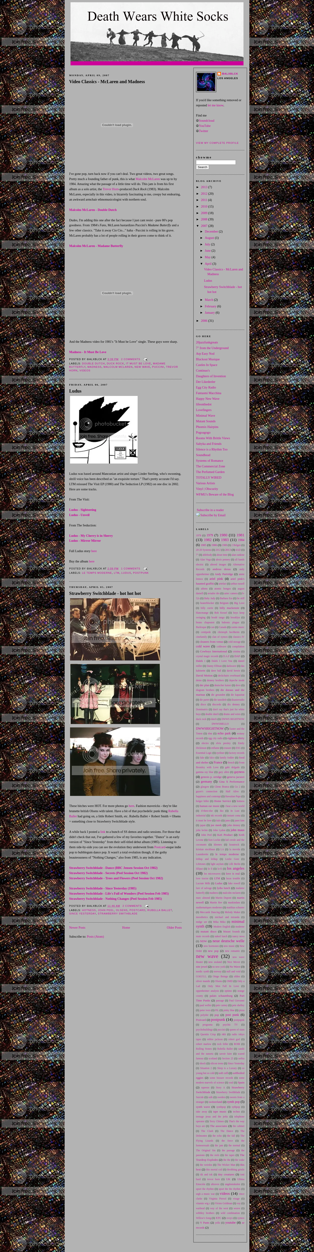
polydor (204, 1015)
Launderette (202, 854)
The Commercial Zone (210, 466)
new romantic (232, 951)
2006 (204, 320)
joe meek (216, 825)
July (208, 244)
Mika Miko (219, 922)
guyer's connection (206, 791)
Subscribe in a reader (210, 510)
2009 (204, 213)
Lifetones (201, 864)
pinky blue (228, 1010)
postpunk (141, 572)
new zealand (215, 962)
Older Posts (174, 927)
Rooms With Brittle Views (213, 438)
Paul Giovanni (236, 1000)
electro (205, 743)
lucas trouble (233, 878)
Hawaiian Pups (233, 796)
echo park (224, 733)
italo (218, 820)
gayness (239, 772)
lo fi (210, 868)
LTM (116, 572)
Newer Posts (77, 927)
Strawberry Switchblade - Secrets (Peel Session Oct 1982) (108, 873)
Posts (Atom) (95, 936)
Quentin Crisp (208, 1034)
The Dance (226, 1131)
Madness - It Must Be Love (87, 352)
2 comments (130, 359)
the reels (214, 1155)
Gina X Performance (231, 781)
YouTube (205, 126)
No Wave (235, 966)
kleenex (218, 844)
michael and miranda (227, 917)
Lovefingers (204, 410)
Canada (222, 627)
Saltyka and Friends (209, 444)
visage (236, 1198)
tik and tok (206, 1174)
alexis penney (223, 559)
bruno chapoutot (205, 622)
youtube (230, 1222)
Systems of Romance (209, 460)
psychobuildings (204, 1029)
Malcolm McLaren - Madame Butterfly (96, 246)
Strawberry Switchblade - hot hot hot (105, 593)
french (231, 762)
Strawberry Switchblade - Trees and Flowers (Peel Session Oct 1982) (116, 878)
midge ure (201, 922)
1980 (223, 535)
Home (126, 927)
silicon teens (216, 1063)
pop (217, 1015)
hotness (89, 910)
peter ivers (205, 1010)
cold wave (203, 646)
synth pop (233, 1101)
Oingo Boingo (220, 976)
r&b (224, 1034)
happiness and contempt (208, 796)
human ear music (210, 806)
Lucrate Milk (203, 883)
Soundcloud (206, 120)
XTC (218, 1218)
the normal (234, 1145)
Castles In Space (206, 365)
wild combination (230, 1213)
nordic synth (202, 971)
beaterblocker (207, 603)
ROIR (237, 1044)
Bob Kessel (220, 612)
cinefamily (201, 636)
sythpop (236, 1107)
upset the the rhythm (230, 1189)
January (210, 312)
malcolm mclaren (118, 367)
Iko (221, 810)
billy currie (207, 608)
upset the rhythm (205, 1189)
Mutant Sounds (206, 421)
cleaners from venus (211, 641)
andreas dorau (222, 569)
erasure (227, 748)
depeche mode (236, 680)
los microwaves (212, 873)
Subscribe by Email (213, 515)
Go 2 (237, 786)
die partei (204, 699)
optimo (228, 990)
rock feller (222, 1044)
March (209, 300)
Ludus (75, 390)
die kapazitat (237, 694)
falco (212, 757)
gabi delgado (232, 767)
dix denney (234, 704)
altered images (218, 564)
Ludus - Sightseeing (82, 510)
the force (227, 1140)
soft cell (223, 1073)
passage (220, 1000)
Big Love (239, 603)
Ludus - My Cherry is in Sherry (91, 535)
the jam (219, 1145)
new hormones (211, 946)
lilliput (199, 868)
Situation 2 (206, 1068)
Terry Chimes (216, 1121)
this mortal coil (214, 1169)
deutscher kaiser (222, 685)
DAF (237, 656)
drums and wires (232, 714)
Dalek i (200, 661)
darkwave (231, 666)
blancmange (202, 612)
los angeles (235, 868)
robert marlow (203, 1044)
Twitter (203, 131)
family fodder (227, 757)
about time (222, 554)
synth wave (203, 1106)
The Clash (207, 1131)
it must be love (138, 363)
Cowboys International (213, 651)
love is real (233, 873)
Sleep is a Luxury (227, 1068)
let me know (215, 105)
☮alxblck (230, 73)
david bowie (233, 670)
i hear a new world (234, 806)
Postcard (159, 847)
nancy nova (238, 936)
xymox (240, 1218)
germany (206, 781)
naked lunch (221, 936)
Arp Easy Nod (205, 353)
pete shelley (238, 1005)
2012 (204, 193)
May (208, 257)
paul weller (205, 1005)
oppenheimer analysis (207, 990)
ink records (216, 815)
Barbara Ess (226, 598)
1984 (241, 540)
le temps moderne (97, 572)
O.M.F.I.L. (201, 976)
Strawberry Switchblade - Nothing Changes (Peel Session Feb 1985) (115, 898)
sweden (221, 1097)
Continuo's (203, 370)
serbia (241, 1058)
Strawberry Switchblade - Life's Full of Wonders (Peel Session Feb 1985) (119, 893)
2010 (204, 206)
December (212, 231)
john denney (233, 825)
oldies (237, 976)
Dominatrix (202, 709)
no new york (218, 966)
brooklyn (235, 617)
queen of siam (237, 1029)
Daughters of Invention (211, 376)
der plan (204, 685)
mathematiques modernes (209, 907)
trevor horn (213, 1179)
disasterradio (237, 699)
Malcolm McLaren (148, 179)
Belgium (224, 603)
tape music (219, 1111)
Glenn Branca (221, 786)
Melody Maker (233, 912)
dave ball (216, 670)
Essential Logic (204, 753)
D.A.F (226, 656)
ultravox (215, 1184)
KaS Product (225, 834)
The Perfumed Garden (210, 472)
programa (208, 1024)
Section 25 (227, 1058)
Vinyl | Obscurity (207, 489)
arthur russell (237, 583)
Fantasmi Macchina (208, 393)
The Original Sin (205, 1150)
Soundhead (203, 455)
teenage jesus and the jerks (212, 1116)
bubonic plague (230, 622)
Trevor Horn (111, 189)
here (94, 551)
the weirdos (206, 1164)
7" (197, 554)
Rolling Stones (204, 1048)
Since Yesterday (82, 913)
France (218, 762)
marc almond (203, 897)
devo (238, 685)
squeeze (205, 1087)
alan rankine (238, 554)
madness (94, 367)
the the (226, 1159)
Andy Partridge (224, 574)
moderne (239, 926)
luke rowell (234, 883)
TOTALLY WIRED (208, 477)
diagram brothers (205, 690)
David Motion (204, 675)
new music (229, 946)
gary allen (223, 772)
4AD (238, 549)
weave (237, 1208)
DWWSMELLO (220, 723)
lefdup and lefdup (207, 859)
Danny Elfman (214, 666)
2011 (204, 200)
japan (203, 825)
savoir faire (225, 1053)
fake (202, 757)
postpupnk (239, 1020)
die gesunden (218, 694)
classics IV (238, 636)
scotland (213, 1058)
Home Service (222, 801)
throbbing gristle (235, 1169)
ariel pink (216, 578)
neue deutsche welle (228, 941)
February (211, 306)
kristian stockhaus (205, 849)
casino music (237, 627)
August (210, 238)
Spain (241, 1082)
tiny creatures (226, 1174)
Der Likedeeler (205, 382)
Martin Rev (216, 902)
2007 (204, 226)
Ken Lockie (214, 839)
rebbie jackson (215, 1039)
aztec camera (231, 593)
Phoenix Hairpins (207, 427)
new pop (213, 951)
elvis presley (223, 743)
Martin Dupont (224, 897)
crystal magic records (207, 656)
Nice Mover (233, 962)
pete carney (222, 1005)
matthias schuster (235, 907)
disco (203, 704)
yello (217, 1222)
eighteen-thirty (235, 738)
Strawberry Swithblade (118, 913)
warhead (200, 1208)
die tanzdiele (220, 699)
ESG (238, 748)
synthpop (221, 1107)
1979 (210, 535)
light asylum (217, 864)
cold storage (234, 641)
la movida (234, 849)
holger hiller (202, 801)
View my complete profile (217, 143)
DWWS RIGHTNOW (232, 719)
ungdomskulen (232, 1184)
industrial (201, 815)
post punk (232, 1015)
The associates (218, 1126)
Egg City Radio (206, 387)
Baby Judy (209, 598)
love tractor (202, 878)
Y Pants (204, 1222)
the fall (231, 1135)
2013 (204, 187)
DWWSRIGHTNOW (210, 728)
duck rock (115, 363)
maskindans (234, 902)
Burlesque (201, 627)
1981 (240, 535)
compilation (238, 646)
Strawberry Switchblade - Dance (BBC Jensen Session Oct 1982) (113, 868)
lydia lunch (223, 888)
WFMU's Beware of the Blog (215, 494)
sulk (210, 1097)
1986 (214, 545)
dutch (214, 719)
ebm (210, 733)
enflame (215, 748)
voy (239, 1203)
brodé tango (218, 617)
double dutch (93, 363)
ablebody (207, 554)
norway (217, 971)
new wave (142, 367)
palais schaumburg (221, 995)
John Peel (106, 910)
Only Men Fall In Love (223, 986)
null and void (233, 971)
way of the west (219, 1208)
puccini (158, 367)
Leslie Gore (232, 859)
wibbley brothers (205, 1213)
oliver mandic (203, 981)
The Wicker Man (226, 1164)
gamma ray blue (204, 772)
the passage (228, 1150)
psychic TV (230, 1024)
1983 (225, 540)
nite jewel (201, 966)
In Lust (234, 810)
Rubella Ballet (159, 910)
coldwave (221, 646)
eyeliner (220, 753)
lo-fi (220, 868)
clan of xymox (220, 636)
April (208, 263)
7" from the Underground (212, 348)
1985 (203, 545)
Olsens (122, 910)
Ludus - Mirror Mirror (85, 540)
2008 (204, 219)
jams (227, 820)
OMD (230, 981)
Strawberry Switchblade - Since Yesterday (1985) (102, 888)
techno (236, 1111)
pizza (241, 1010)
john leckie (202, 830)
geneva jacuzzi (235, 777)
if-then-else (207, 810)
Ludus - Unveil (79, 515)
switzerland (215, 1101)
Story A (220, 1087)
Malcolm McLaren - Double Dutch (93, 210)
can (212, 627)
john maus (237, 830)
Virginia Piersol (217, 1198)
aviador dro (214, 593)
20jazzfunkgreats (207, 342)
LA (222, 849)
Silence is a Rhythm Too (212, 449)
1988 (224, 545)
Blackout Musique (208, 359)
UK (228, 1179)
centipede (206, 632)
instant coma (233, 815)
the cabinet (239, 1126)
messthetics (202, 917)
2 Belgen (236, 545)
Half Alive (232, 791)
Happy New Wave (207, 398)
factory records (236, 753)
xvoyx (229, 1218)
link (102, 832)
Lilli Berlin (235, 864)
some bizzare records (221, 1077)
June (208, 250)
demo (199, 680)
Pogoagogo (203, 432)
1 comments (130, 568)
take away (201, 1111)
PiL (217, 1010)
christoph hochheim (228, 632)
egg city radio (215, 738)
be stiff (241, 598)
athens (204, 588)
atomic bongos (222, 588)
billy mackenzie (229, 608)
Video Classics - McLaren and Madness (107, 81)
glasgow (205, 786)
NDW (203, 941)
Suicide (200, 1097)
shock (203, 1063)
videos (85, 370)
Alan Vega (205, 559)
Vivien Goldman (223, 1203)
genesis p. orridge (211, 777)
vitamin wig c (203, 1203)
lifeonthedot (204, 404)
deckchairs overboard (229, 675)
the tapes (229, 1155)
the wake (239, 1159)
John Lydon (219, 830)
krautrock (234, 844)
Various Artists (205, 483)
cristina (236, 651)
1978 (198, 535)
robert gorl (234, 1039)
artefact (222, 583)
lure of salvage (204, 888)
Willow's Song (203, 1218)
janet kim (239, 820)
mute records (203, 936)
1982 (208, 540)
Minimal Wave (205, 415)
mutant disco (208, 931)
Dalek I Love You (222, 661)
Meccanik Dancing (210, 912)
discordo (216, 704)
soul (231, 1082)
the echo (217, 1135)
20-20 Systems (203, 549)
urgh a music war (205, 1194)
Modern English (221, 926)
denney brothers (215, 680)
